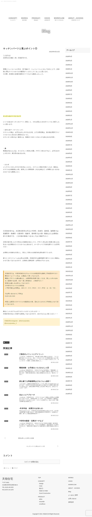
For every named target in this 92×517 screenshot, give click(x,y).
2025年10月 (69, 81)
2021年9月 (69, 284)
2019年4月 (69, 393)
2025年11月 (69, 77)
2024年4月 (69, 157)
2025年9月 (69, 86)
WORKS (70, 478)
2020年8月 (69, 339)
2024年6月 (69, 149)
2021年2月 (69, 313)
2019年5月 (69, 389)
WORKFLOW (72, 485)
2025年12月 (69, 73)
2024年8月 (69, 140)
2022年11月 (69, 225)
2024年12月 (69, 124)
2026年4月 (69, 56)
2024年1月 (69, 170)
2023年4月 (69, 208)
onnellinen (42, 504)
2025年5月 (69, 103)
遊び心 (41, 489)
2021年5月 (69, 301)
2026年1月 (69, 69)
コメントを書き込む (31, 462)
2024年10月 (69, 132)
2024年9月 (69, 136)
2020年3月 (69, 360)
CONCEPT (41, 481)
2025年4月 (69, 107)
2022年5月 (69, 250)
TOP (39, 478)
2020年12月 (69, 322)
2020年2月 (69, 364)
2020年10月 (69, 330)
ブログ (6, 342)
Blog (69, 492)
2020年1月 (69, 368)
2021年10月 (69, 280)
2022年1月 (69, 267)
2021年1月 (69, 318)
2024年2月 (69, 166)
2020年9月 (69, 334)
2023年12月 (69, 174)
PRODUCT (41, 497)
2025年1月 (69, 119)
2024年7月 (69, 145)
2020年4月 (69, 355)
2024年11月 (69, 128)
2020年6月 (69, 347)
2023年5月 (69, 204)
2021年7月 (69, 292)
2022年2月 (69, 263)
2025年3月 (69, 111)
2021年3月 (69, 309)
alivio (40, 499)
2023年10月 (69, 183)
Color (40, 486)
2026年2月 (69, 65)
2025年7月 (69, 94)
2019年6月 (69, 385)
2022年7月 (69, 242)
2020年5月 (69, 351)
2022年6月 (69, 246)
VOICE (70, 481)
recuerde (41, 502)
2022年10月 (69, 229)
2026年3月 (69, 60)
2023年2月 (69, 216)
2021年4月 (69, 305)
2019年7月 (69, 381)
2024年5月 (69, 153)
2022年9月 (69, 233)
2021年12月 (69, 271)
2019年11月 (69, 372)
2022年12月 (69, 221)
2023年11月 (69, 178)
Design (41, 484)
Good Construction (44, 493)
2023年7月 (69, 195)
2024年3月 (69, 162)
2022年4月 (69, 254)
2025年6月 (69, 98)
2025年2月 (69, 115)
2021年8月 (69, 288)
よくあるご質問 (73, 495)
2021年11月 (69, 275)
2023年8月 (69, 191)
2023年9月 (69, 187)
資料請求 (71, 502)
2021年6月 (69, 296)
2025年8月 (69, 90)
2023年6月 (69, 199)
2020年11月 (69, 326)
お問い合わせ (72, 499)
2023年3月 (69, 212)
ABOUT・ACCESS (74, 488)
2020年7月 (69, 343)
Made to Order (43, 491)
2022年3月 (69, 258)
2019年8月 (69, 377)
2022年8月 (69, 237)
